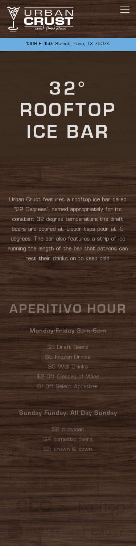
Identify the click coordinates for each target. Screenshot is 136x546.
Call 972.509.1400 (68, 534)
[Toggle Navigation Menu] (125, 10)
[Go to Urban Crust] (68, 44)
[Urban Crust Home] (40, 19)
